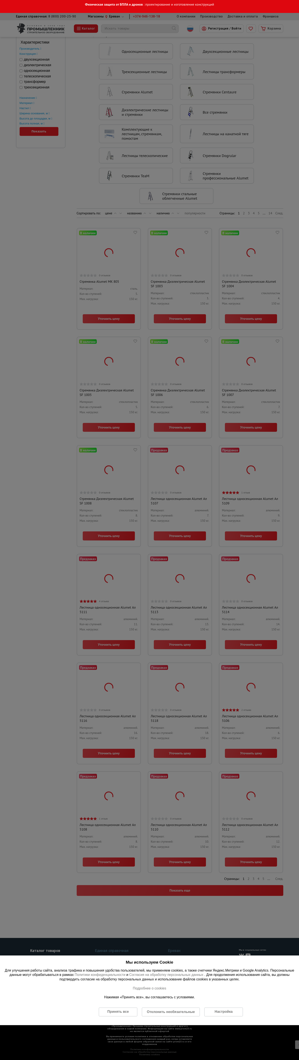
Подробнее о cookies (149, 988)
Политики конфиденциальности (100, 975)
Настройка (223, 1012)
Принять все (118, 1012)
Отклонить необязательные (171, 1012)
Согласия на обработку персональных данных (166, 975)
